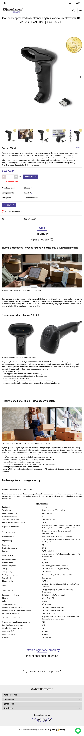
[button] (78, 3)
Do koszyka (31, 176)
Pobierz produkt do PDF (13, 211)
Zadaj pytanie (9, 205)
